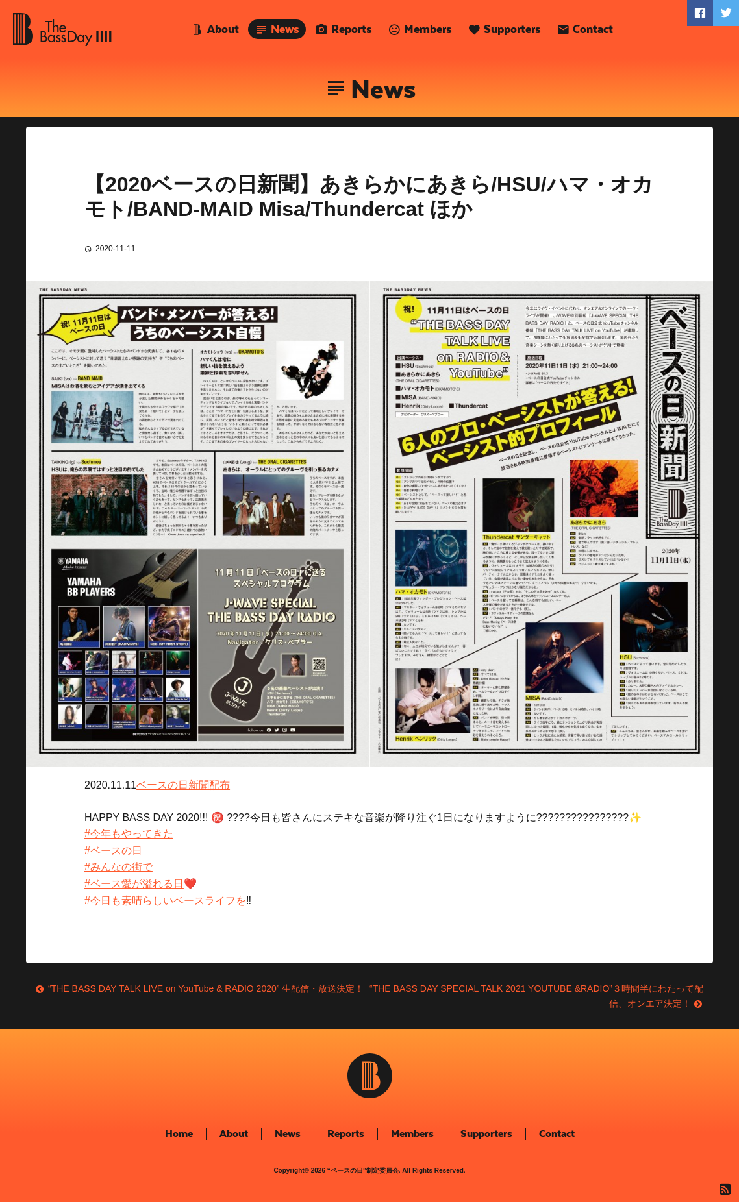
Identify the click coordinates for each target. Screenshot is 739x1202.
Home (179, 1133)
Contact (593, 29)
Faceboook (700, 13)
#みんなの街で (118, 866)
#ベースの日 (113, 850)
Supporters (512, 29)
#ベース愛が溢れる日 (134, 883)
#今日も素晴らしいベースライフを (165, 900)
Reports (351, 29)
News (285, 29)
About (223, 29)
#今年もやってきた (128, 833)
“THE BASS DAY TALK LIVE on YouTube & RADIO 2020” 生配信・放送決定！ (206, 988)
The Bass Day (62, 29)
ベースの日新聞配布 (183, 785)
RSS (726, 1189)
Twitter (726, 13)
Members (428, 29)
